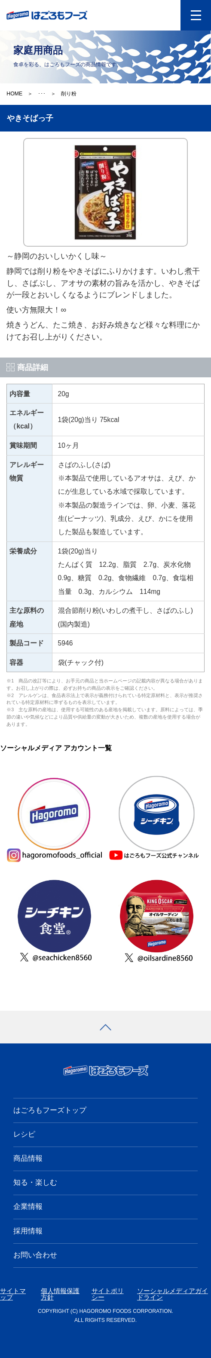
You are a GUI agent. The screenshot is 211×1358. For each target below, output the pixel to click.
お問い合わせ (35, 1255)
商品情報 (28, 1158)
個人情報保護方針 (60, 1294)
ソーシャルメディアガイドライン (172, 1294)
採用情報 (28, 1231)
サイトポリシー (108, 1294)
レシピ (24, 1134)
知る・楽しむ (35, 1182)
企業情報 (28, 1206)
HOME (14, 94)
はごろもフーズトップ (49, 1110)
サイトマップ (13, 1294)
